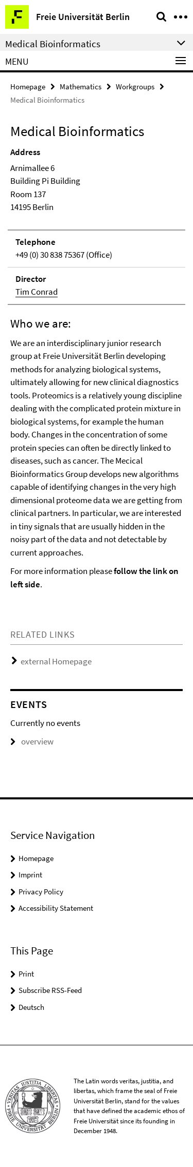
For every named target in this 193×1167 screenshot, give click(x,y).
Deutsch (31, 1007)
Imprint (30, 874)
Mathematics (80, 86)
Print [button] (26, 974)
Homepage (27, 86)
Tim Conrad (36, 291)
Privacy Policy (41, 891)
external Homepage (56, 661)
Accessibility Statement (56, 908)
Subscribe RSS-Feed (50, 990)
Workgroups (135, 86)
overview (32, 741)
